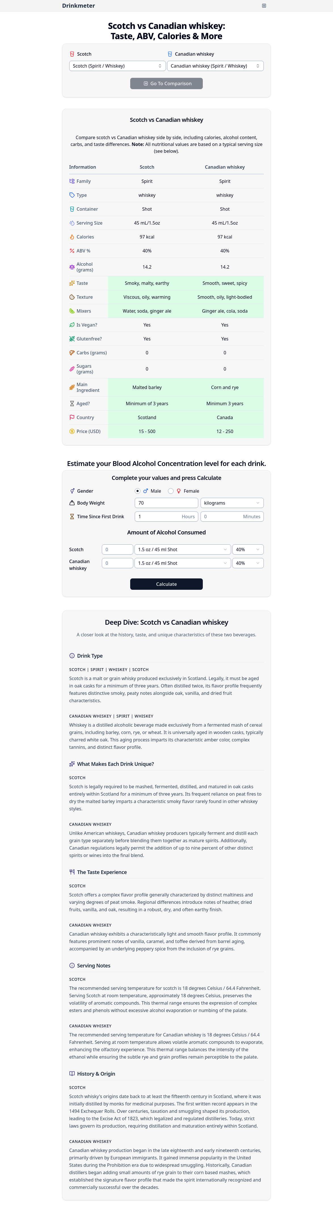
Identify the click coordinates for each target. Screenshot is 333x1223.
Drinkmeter (78, 5)
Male (152, 491)
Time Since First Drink (96, 516)
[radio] (137, 491)
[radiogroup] (199, 491)
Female (187, 491)
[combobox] (117, 66)
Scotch (80, 54)
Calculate (166, 584)
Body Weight (87, 503)
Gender (81, 491)
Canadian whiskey (190, 54)
